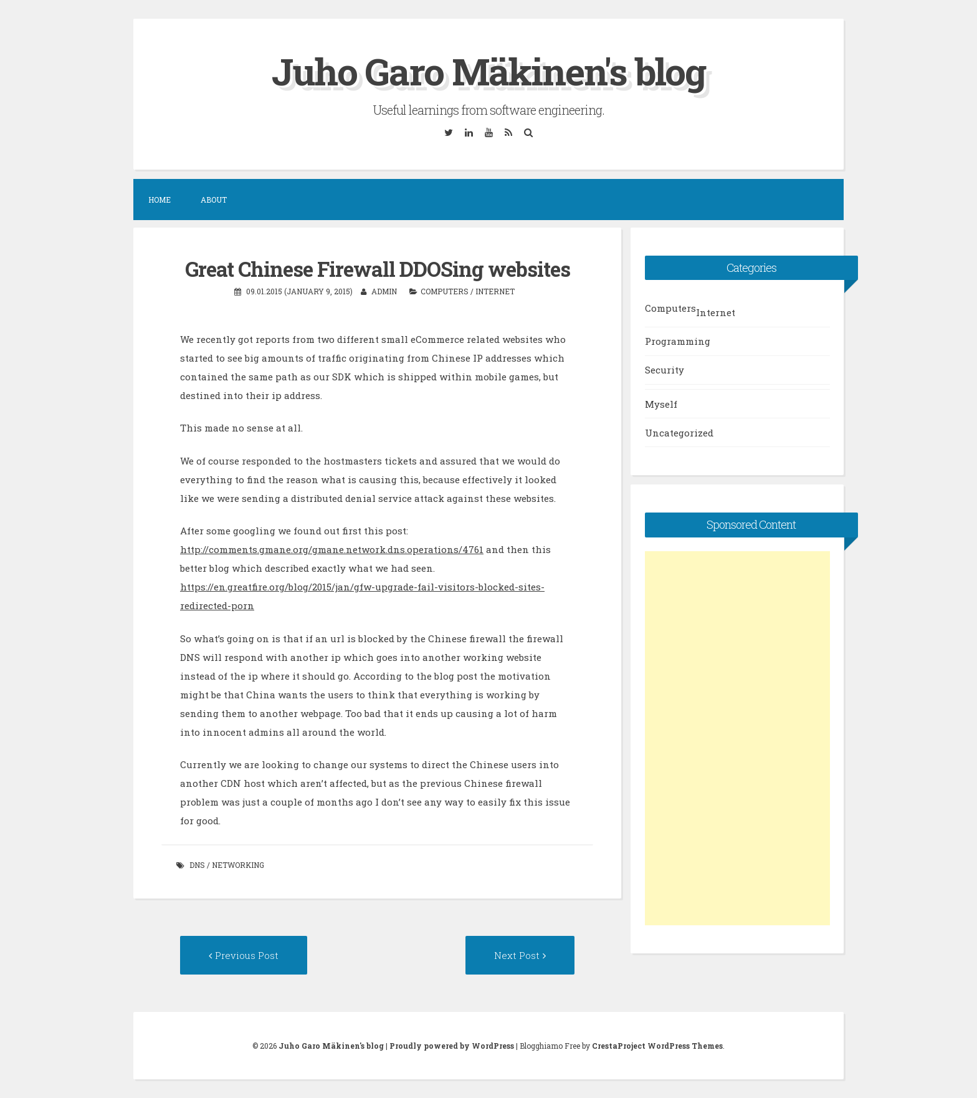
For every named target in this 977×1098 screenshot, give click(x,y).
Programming (677, 341)
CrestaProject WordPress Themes (657, 1046)
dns (197, 865)
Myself (661, 404)
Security (664, 370)
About (214, 200)
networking (238, 865)
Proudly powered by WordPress (451, 1046)
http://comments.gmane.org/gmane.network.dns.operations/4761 (332, 549)
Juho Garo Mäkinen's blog (488, 70)
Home (159, 200)
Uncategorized (679, 432)
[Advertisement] (737, 738)
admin (384, 291)
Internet (495, 291)
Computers (445, 291)
